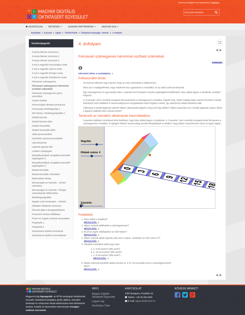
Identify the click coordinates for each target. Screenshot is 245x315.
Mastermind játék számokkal (46, 174)
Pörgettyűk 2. (38, 227)
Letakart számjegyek (42, 151)
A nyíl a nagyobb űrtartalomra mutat (49, 77)
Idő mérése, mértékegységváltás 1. (49, 113)
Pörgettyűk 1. (38, 222)
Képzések (54, 26)
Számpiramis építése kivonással (47, 231)
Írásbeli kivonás (39, 117)
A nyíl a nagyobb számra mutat (47, 69)
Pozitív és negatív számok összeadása (51, 218)
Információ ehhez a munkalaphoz (96, 73)
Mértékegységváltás (41, 197)
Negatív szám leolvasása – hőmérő (49, 201)
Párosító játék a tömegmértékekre (48, 210)
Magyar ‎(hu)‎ (109, 26)
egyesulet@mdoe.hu (145, 301)
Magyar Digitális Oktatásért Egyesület (103, 295)
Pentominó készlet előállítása (46, 214)
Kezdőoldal (34, 26)
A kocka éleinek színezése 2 (45, 56)
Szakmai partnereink (81, 26)
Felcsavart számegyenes (44, 81)
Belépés (215, 3)
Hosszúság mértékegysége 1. (46, 109)
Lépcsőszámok (39, 142)
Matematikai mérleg (41, 178)
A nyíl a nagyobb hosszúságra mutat (49, 64)
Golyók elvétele (39, 100)
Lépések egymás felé (42, 147)
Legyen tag (98, 301)
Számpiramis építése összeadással (49, 235)
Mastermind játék (40, 170)
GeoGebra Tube (101, 305)
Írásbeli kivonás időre (42, 121)
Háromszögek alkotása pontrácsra (48, 104)
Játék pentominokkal (42, 134)
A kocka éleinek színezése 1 (45, 52)
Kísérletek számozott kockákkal (47, 138)
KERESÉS (217, 62)
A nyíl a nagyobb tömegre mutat (47, 73)
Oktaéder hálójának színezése (46, 206)
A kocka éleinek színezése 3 (45, 60)
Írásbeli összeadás (41, 126)
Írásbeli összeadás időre (43, 130)
